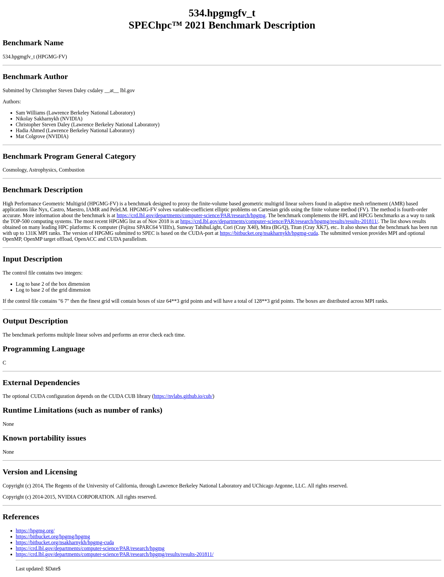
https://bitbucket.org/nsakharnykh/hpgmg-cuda (269, 233)
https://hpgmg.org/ (35, 530)
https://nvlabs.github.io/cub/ (183, 396)
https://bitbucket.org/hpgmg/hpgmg (53, 536)
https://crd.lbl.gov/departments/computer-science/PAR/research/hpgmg (191, 215)
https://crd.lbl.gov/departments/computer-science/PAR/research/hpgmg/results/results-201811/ (279, 221)
